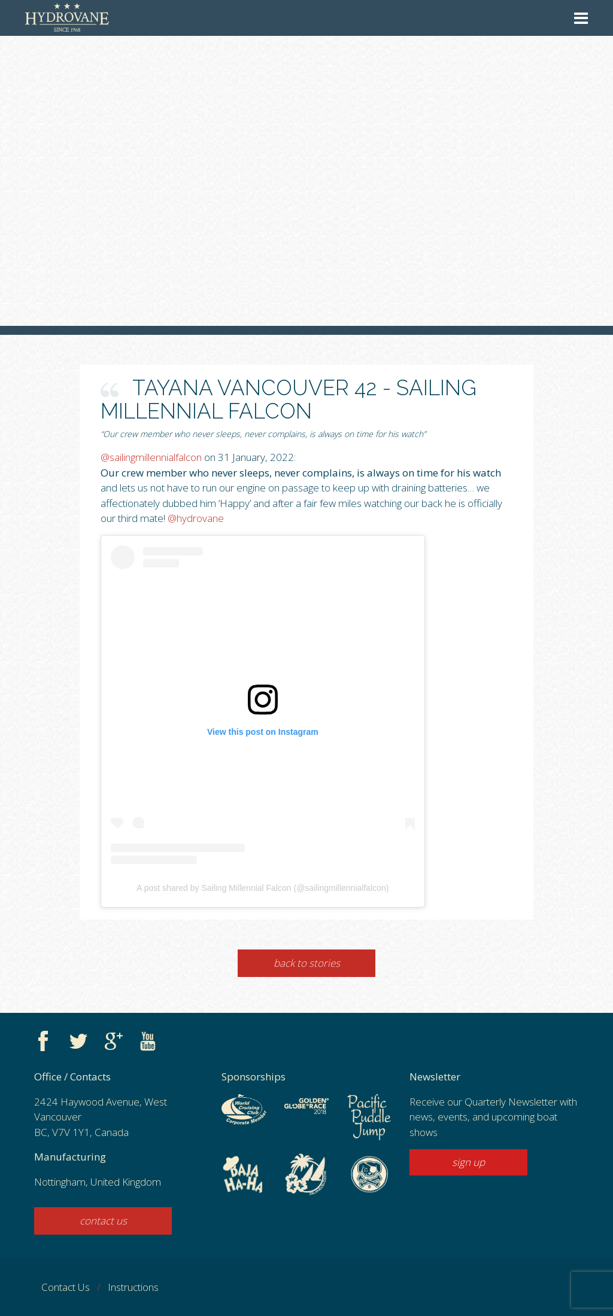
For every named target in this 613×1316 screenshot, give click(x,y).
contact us (103, 1221)
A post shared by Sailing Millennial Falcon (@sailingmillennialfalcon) (262, 888)
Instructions (133, 1287)
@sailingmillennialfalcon (151, 457)
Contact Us (65, 1287)
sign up (468, 1162)
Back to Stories (307, 963)
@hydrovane (196, 518)
